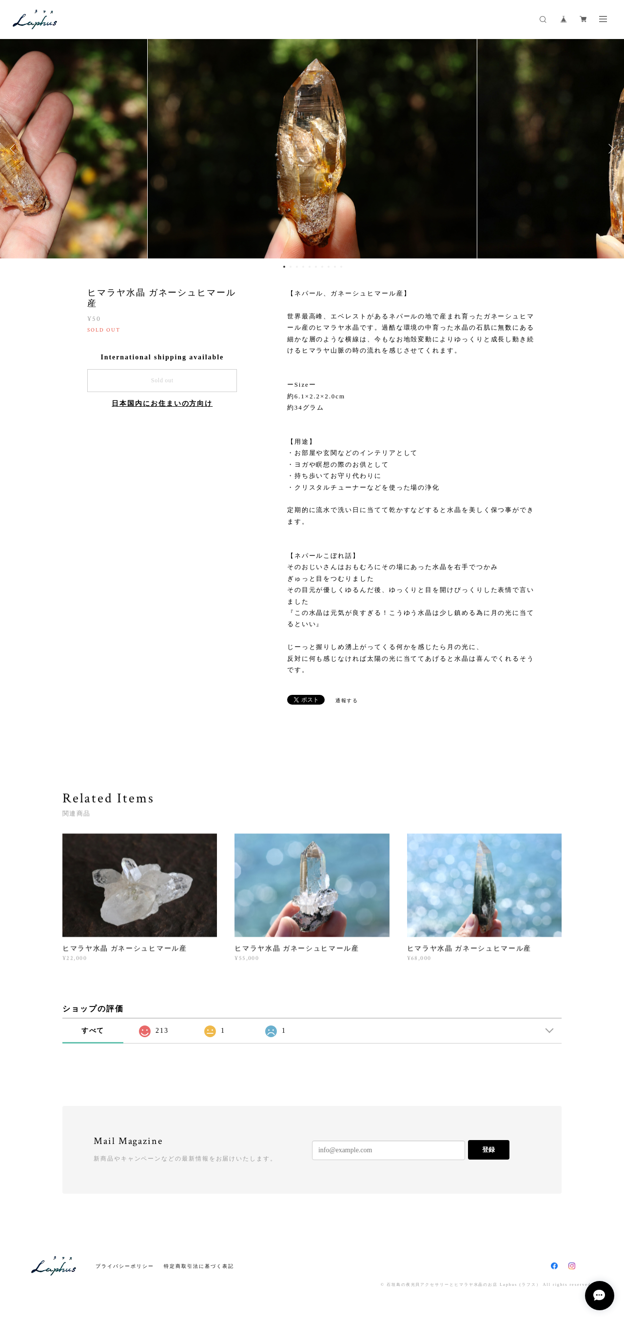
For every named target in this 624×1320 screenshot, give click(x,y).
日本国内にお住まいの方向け (162, 403)
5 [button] (310, 267)
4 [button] (303, 267)
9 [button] (335, 267)
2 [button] (291, 267)
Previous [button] (15, 149)
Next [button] (609, 149)
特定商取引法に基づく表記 (199, 1266)
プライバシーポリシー (125, 1266)
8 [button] (329, 267)
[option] (312, 148)
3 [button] (297, 267)
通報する (347, 700)
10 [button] (341, 267)
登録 (488, 1149)
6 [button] (316, 267)
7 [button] (322, 267)
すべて (93, 1030)
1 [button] (284, 267)
